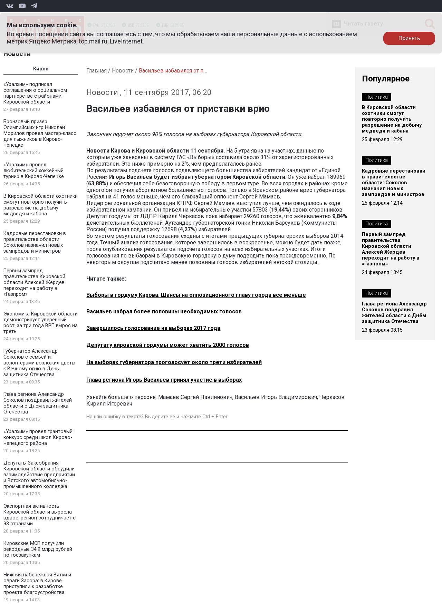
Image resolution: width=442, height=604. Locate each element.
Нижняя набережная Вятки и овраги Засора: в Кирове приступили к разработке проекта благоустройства (37, 583)
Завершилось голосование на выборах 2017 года (153, 328)
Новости (17, 54)
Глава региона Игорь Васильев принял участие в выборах (164, 380)
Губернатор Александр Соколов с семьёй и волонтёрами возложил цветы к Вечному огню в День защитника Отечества (39, 363)
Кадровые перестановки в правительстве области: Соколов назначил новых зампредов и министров (34, 242)
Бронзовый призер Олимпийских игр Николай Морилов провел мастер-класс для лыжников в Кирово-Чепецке (39, 133)
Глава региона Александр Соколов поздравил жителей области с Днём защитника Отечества (37, 403)
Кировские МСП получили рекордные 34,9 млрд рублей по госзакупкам (37, 549)
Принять (409, 38)
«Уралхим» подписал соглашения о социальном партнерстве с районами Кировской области (35, 93)
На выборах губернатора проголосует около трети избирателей (174, 362)
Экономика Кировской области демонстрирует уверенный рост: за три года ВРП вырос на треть (40, 322)
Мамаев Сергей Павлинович (195, 397)
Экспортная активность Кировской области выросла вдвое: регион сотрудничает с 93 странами (39, 515)
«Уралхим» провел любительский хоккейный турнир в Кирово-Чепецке (33, 170)
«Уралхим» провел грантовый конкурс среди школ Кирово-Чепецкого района (38, 437)
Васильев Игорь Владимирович (276, 397)
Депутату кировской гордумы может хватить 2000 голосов (167, 345)
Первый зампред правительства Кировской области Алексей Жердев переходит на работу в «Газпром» (34, 282)
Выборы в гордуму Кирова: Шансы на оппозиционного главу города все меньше (196, 295)
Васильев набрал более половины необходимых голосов (164, 311)
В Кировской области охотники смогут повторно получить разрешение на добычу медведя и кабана (40, 205)
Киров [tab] (41, 69)
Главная (96, 70)
